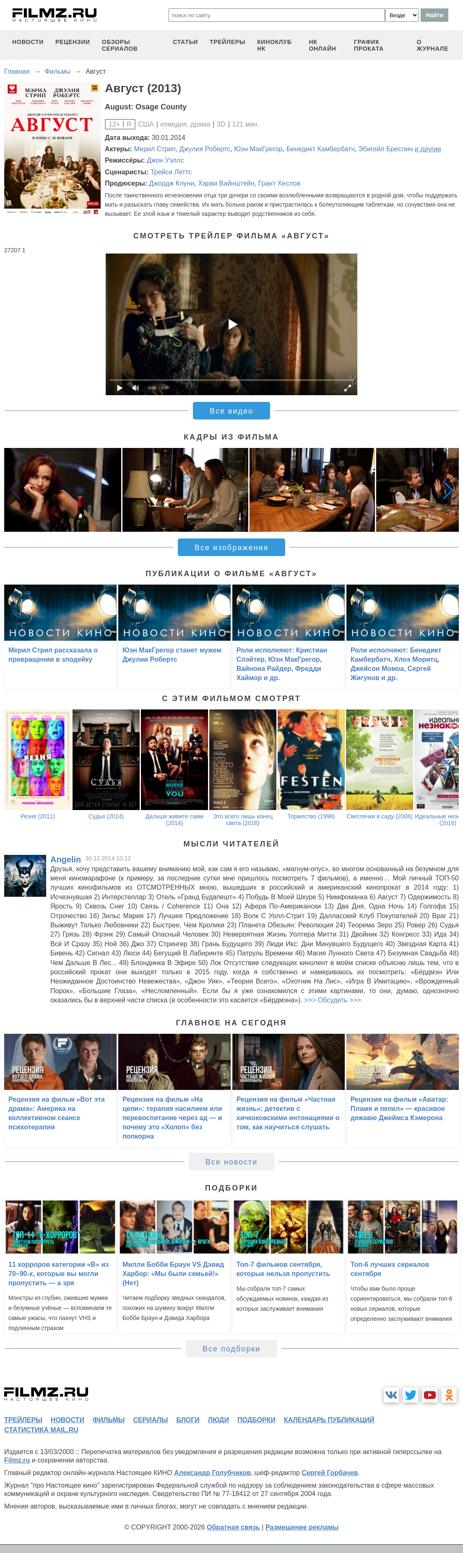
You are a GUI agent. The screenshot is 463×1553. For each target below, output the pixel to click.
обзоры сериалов (120, 45)
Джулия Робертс (204, 149)
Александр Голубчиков (212, 1472)
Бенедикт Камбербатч (320, 149)
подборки (256, 1420)
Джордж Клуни (171, 183)
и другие (428, 149)
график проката (369, 45)
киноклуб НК (274, 45)
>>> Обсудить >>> (332, 1000)
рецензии (72, 42)
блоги (187, 1420)
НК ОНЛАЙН (322, 45)
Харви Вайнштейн (226, 183)
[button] (448, 490)
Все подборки (231, 1349)
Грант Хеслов (279, 183)
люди (218, 1420)
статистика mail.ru (41, 1430)
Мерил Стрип (155, 149)
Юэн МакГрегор (258, 149)
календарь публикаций (329, 1420)
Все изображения (231, 548)
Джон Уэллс (165, 160)
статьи (185, 42)
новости (28, 42)
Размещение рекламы (302, 1527)
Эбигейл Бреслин (385, 149)
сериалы (150, 1420)
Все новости (231, 1162)
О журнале (433, 45)
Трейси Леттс (171, 172)
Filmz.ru (17, 1460)
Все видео (231, 411)
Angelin (65, 859)
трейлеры (227, 42)
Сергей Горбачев (330, 1472)
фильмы (109, 1420)
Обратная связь (233, 1527)
